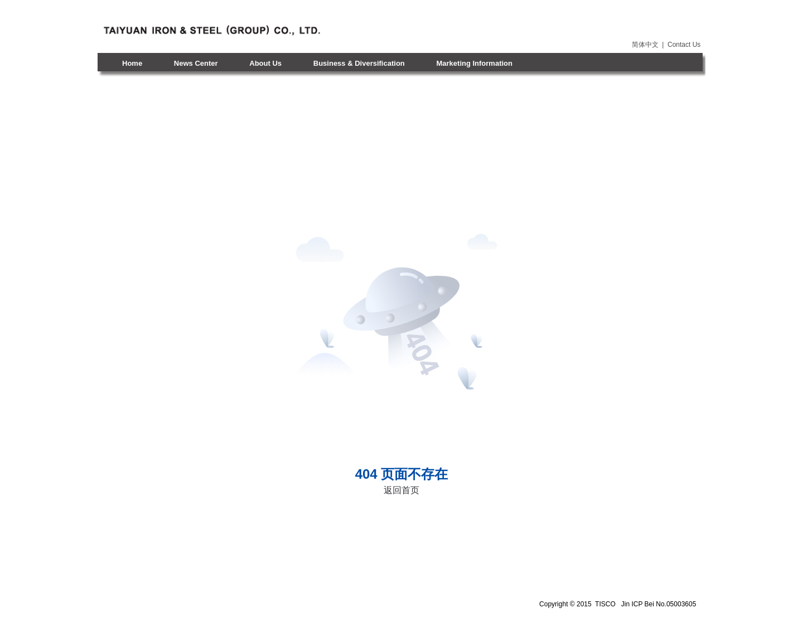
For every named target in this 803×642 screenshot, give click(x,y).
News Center (196, 63)
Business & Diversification (359, 63)
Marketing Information (474, 63)
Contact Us (683, 44)
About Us (265, 63)
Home (132, 63)
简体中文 (645, 44)
